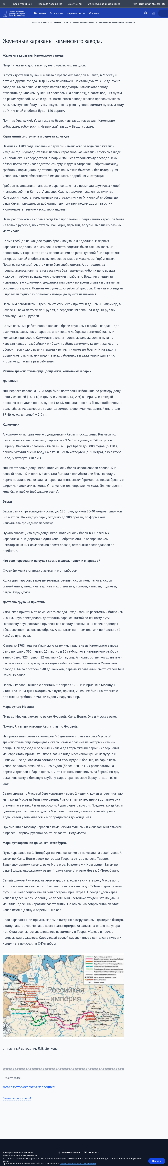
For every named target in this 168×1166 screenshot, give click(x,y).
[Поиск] (145, 13)
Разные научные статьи (83, 22)
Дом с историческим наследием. (29, 1087)
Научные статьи (76, 13)
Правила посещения (50, 3)
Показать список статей (17, 1098)
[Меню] (163, 13)
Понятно (156, 1160)
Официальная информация (104, 3)
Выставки (40, 13)
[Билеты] (153, 13)
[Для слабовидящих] (149, 4)
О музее (94, 13)
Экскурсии (56, 13)
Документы (75, 3)
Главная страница (40, 22)
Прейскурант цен (21, 3)
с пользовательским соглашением (78, 1163)
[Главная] (4, 3)
